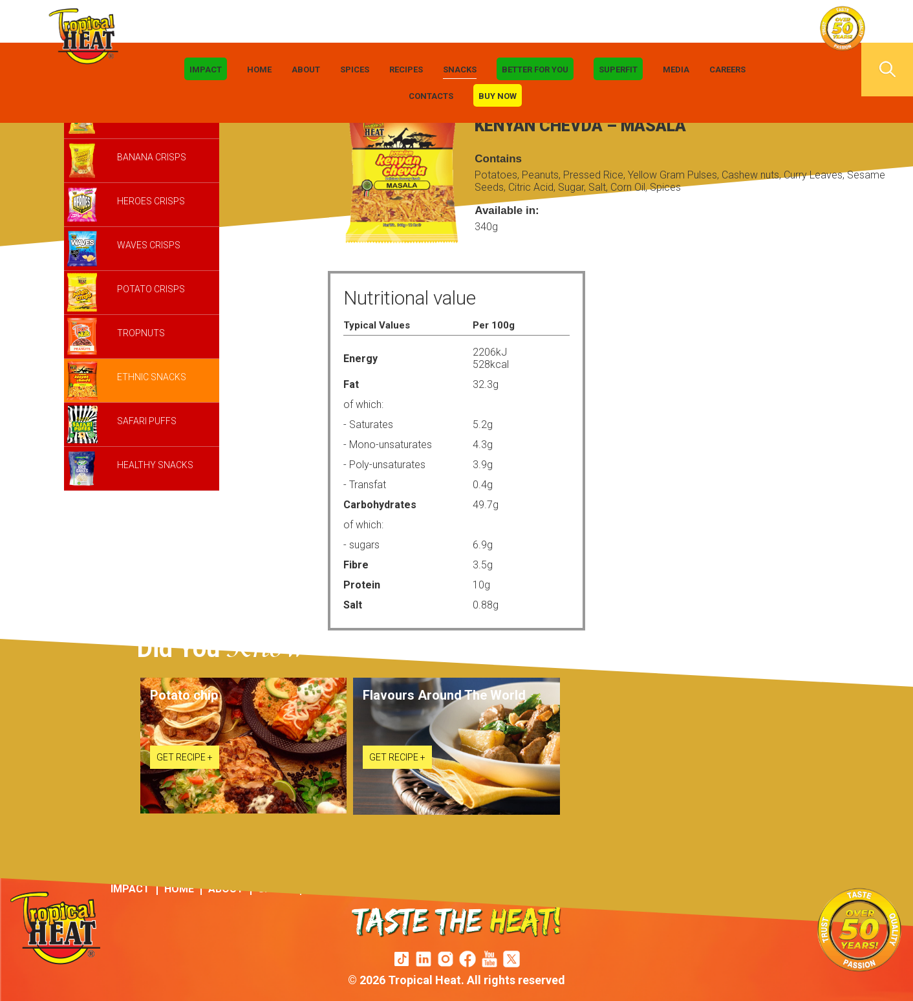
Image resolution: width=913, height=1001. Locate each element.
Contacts (431, 96)
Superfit (618, 69)
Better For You (535, 69)
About (306, 69)
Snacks (460, 69)
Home (259, 69)
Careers (727, 69)
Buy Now (497, 96)
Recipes (406, 69)
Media (676, 69)
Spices (354, 69)
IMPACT (205, 69)
